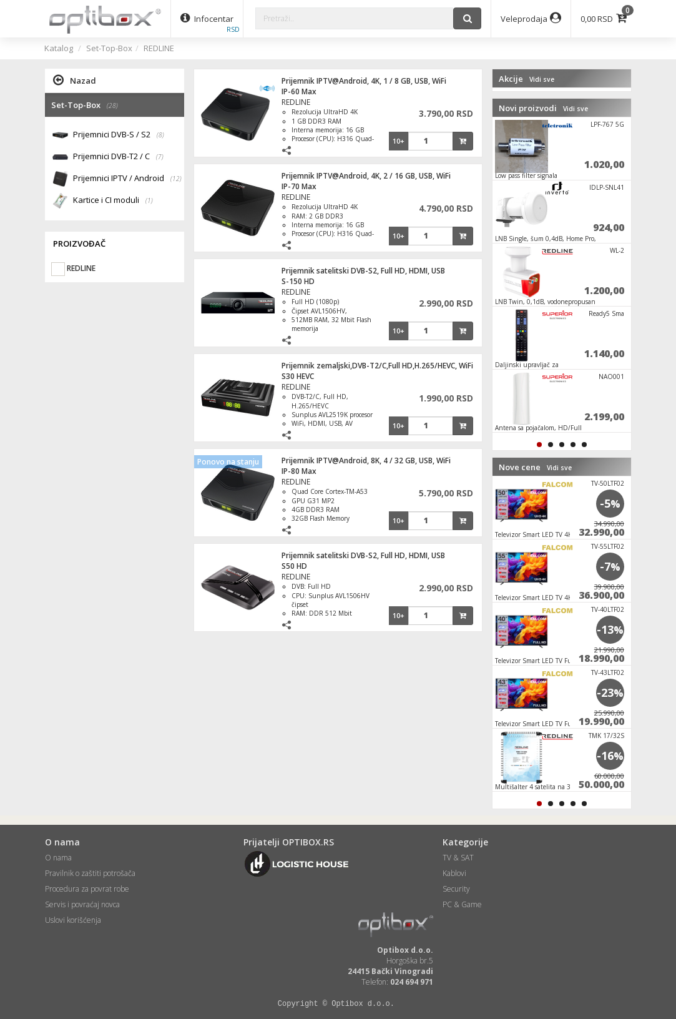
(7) (160, 156)
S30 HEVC (298, 376)
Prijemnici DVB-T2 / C (118, 157)
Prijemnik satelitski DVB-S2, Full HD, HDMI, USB (363, 270)
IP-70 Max (299, 186)
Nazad (74, 80)
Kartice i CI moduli (113, 201)
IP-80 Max (299, 471)
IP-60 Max (299, 91)
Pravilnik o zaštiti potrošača (90, 873)
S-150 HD (298, 281)
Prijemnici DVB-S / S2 (118, 135)
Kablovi (454, 873)
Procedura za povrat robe (87, 889)
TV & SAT (458, 857)
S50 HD (294, 566)
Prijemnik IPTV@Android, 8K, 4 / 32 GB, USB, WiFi (366, 460)
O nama (58, 857)
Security (456, 889)
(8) (160, 134)
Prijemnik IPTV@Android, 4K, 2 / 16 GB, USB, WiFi (366, 175)
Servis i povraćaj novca (82, 904)
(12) (176, 178)
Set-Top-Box (109, 48)
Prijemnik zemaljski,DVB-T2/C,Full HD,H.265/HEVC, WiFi (377, 365)
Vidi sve (541, 79)
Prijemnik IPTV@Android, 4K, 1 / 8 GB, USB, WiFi (364, 81)
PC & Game (462, 904)
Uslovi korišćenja (73, 920)
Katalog (58, 48)
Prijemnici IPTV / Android (127, 179)
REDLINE (159, 48)
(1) (149, 200)
